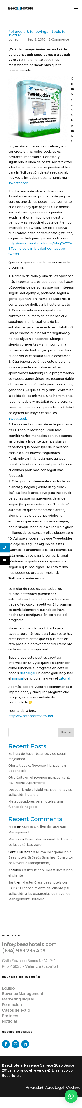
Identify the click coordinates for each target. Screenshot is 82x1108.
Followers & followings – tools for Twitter (37, 33)
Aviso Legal (54, 1087)
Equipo (8, 988)
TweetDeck (17, 419)
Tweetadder (18, 183)
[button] (71, 1096)
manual (18, 678)
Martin (13, 839)
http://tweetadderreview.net (30, 716)
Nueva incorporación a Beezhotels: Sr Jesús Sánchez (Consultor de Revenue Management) (40, 857)
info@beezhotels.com (29, 944)
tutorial (64, 678)
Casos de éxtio (16, 1010)
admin (19, 39)
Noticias (10, 1021)
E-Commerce (58, 39)
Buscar (66, 732)
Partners (10, 1015)
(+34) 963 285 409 (24, 950)
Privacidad (34, 1087)
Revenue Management (23, 993)
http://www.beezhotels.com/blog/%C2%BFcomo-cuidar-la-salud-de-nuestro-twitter (40, 248)
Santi (12, 882)
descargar (27, 673)
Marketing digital (18, 999)
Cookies (73, 1087)
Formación (12, 1004)
